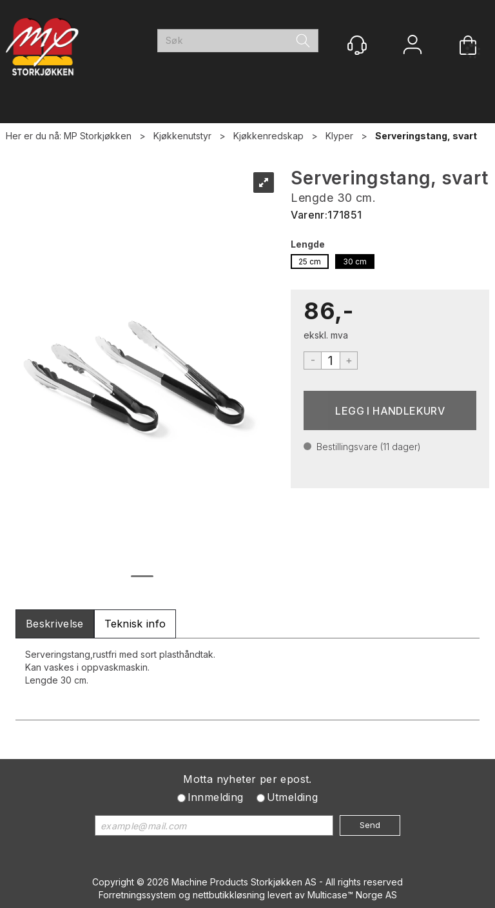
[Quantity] (331, 360)
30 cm (355, 261)
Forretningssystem (137, 894)
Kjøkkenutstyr (182, 135)
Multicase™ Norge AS (352, 894)
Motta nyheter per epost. (247, 779)
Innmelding (216, 797)
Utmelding (292, 797)
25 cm (309, 261)
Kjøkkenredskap (268, 135)
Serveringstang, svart (426, 135)
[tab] (54, 623)
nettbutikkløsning (229, 894)
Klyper (339, 135)
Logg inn (412, 46)
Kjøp (390, 410)
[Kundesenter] (357, 45)
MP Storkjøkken (97, 135)
